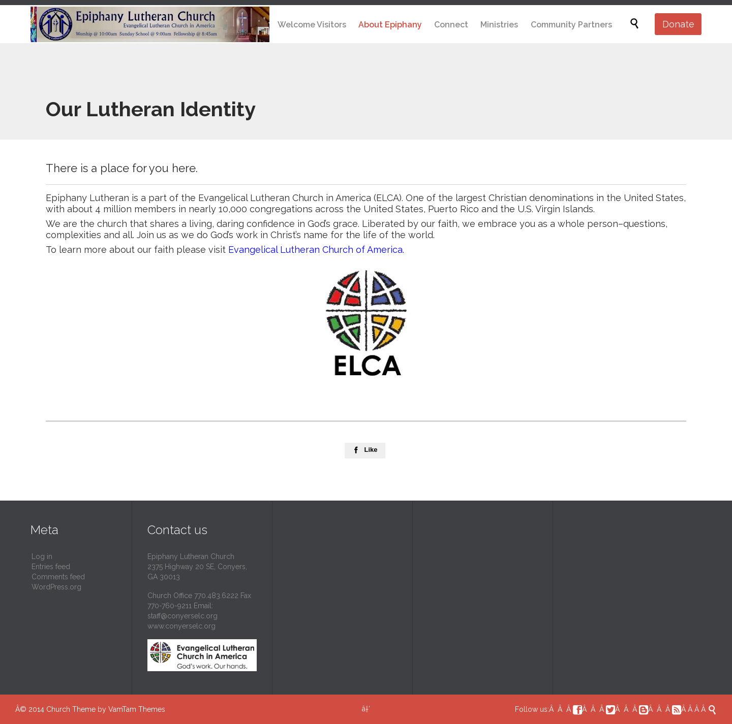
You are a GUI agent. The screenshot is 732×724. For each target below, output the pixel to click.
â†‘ (366, 709)
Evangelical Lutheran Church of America (315, 249)
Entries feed (51, 567)
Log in (42, 556)
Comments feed (58, 577)
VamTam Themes (136, 709)
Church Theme (71, 709)
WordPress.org (56, 587)
